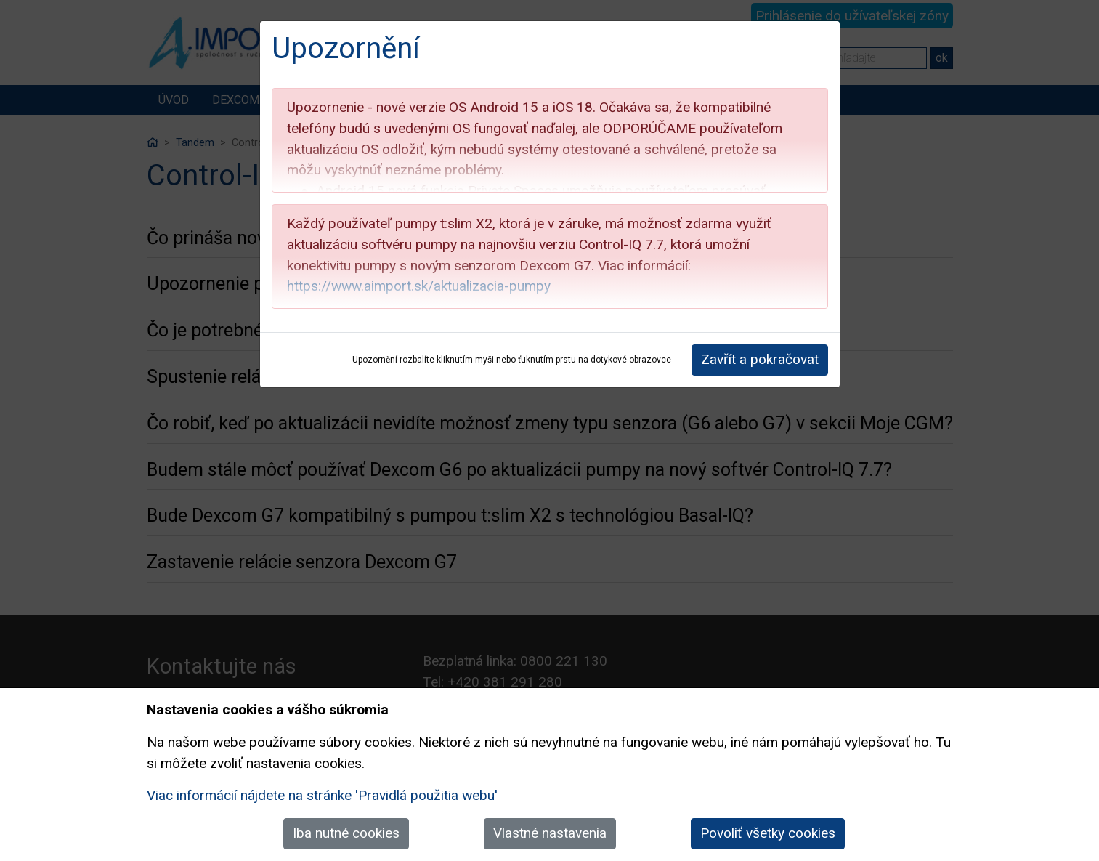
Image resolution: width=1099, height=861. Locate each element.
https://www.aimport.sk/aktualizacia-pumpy (419, 286)
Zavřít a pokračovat (760, 359)
